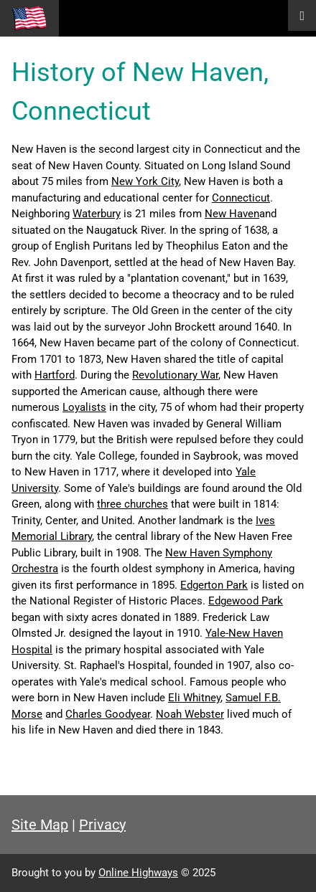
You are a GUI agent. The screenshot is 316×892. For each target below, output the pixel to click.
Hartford (54, 375)
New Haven (232, 213)
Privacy (102, 824)
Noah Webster (190, 714)
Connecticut (241, 197)
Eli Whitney (194, 697)
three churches (132, 504)
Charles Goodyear (107, 714)
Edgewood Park (245, 600)
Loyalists (84, 407)
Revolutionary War (175, 375)
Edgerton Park (214, 585)
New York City (145, 181)
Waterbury (97, 213)
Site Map (39, 824)
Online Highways (138, 872)
